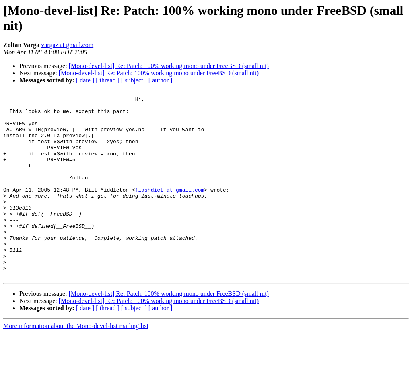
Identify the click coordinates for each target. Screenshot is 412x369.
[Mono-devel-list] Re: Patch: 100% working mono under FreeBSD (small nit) (169, 65)
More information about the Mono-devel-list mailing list (75, 362)
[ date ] (85, 80)
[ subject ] (134, 80)
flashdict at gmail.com (169, 208)
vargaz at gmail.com (67, 44)
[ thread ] (107, 80)
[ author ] (160, 80)
